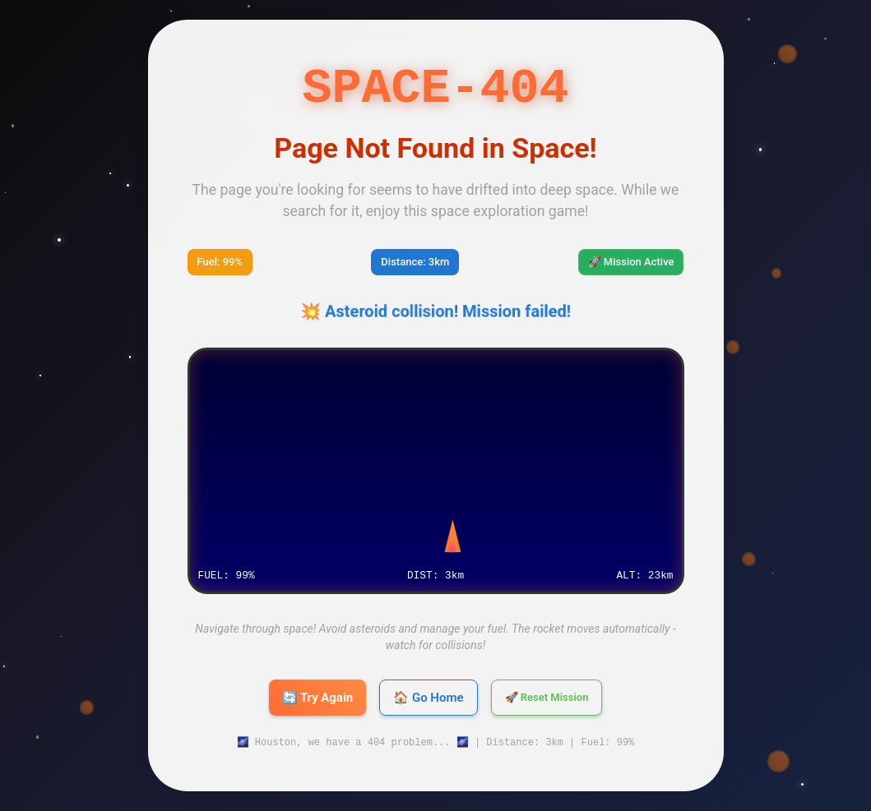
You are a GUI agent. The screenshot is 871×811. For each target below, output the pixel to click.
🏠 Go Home (428, 697)
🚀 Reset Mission (547, 697)
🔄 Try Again (318, 698)
